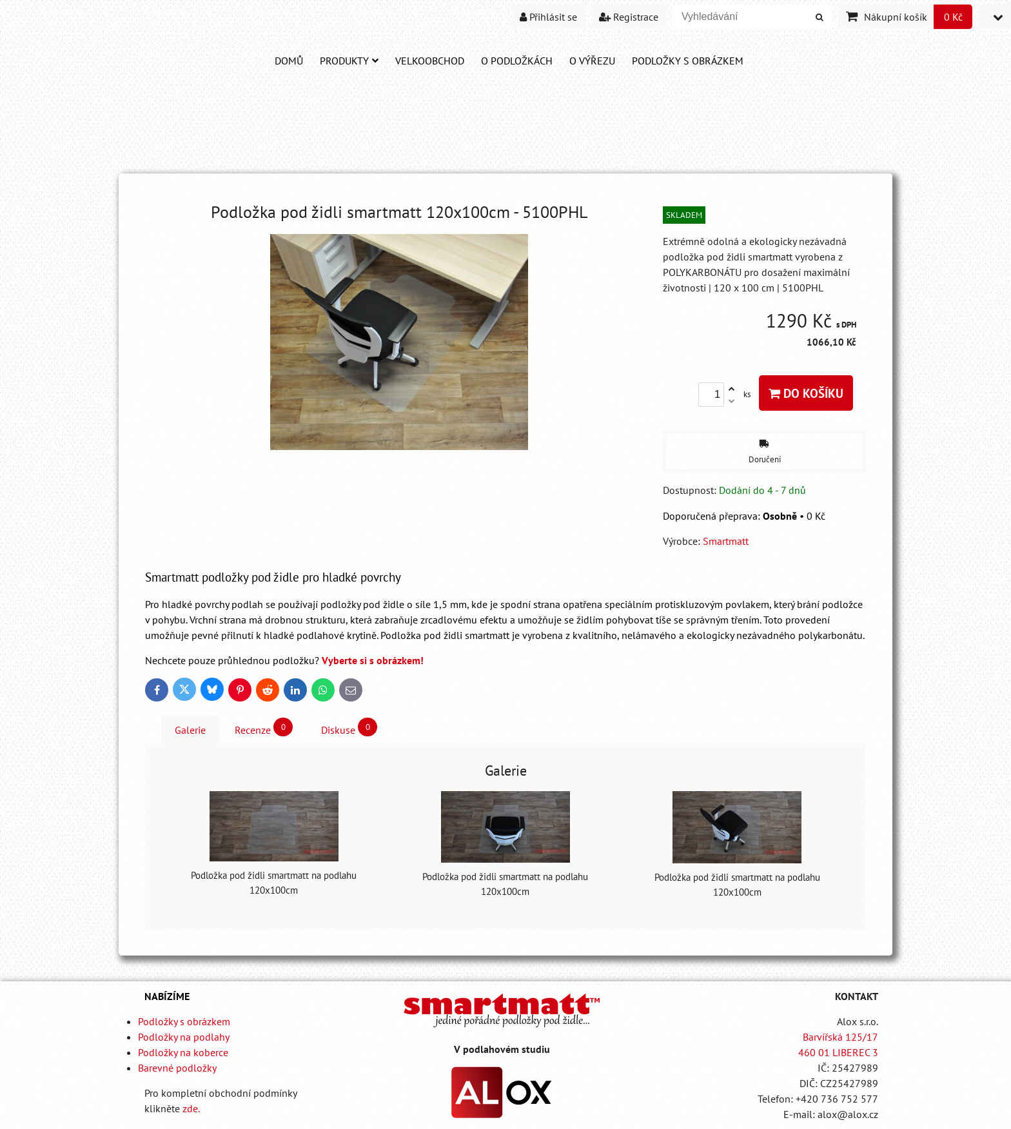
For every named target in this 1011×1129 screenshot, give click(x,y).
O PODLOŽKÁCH (517, 60)
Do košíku (806, 393)
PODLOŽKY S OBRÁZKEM (687, 60)
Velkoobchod (429, 60)
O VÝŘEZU (592, 60)
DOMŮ (289, 60)
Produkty (349, 60)
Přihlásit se (548, 16)
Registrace (628, 16)
